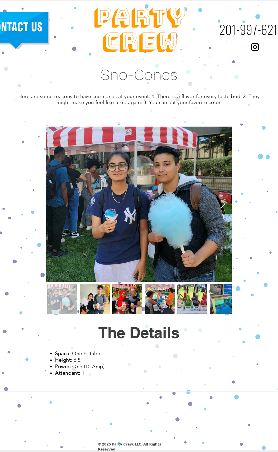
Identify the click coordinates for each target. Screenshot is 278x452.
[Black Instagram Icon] (255, 47)
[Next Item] (223, 204)
